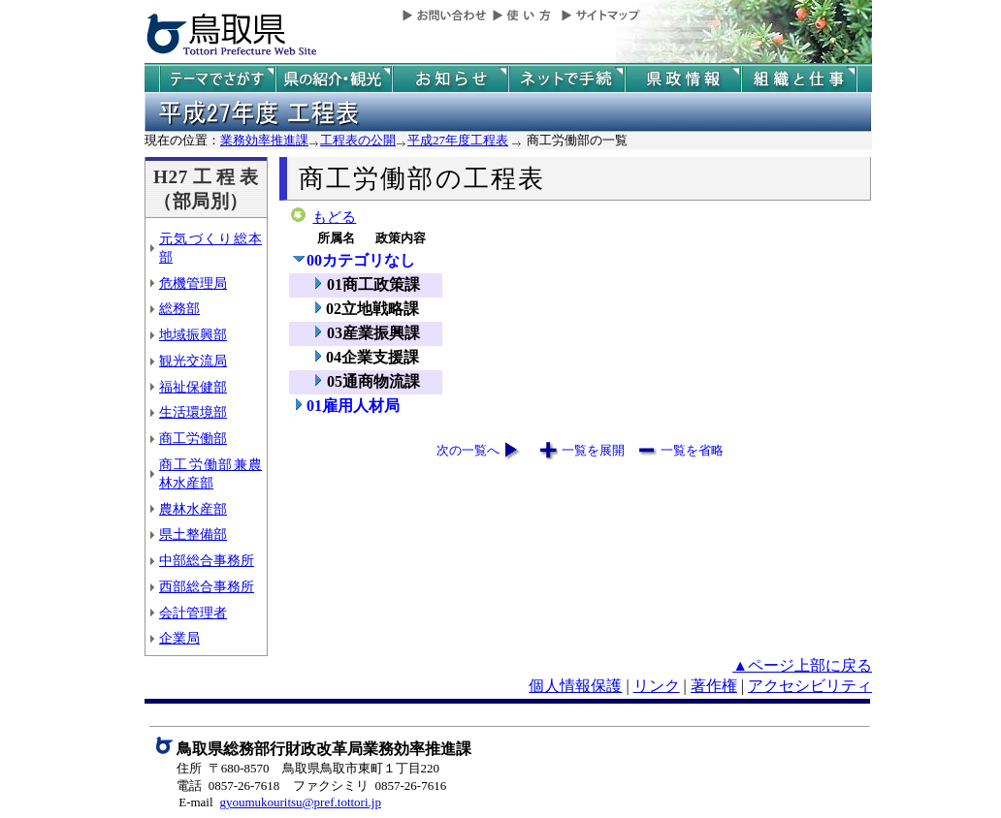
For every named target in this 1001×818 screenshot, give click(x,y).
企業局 (179, 637)
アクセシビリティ (810, 685)
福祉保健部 (193, 386)
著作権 (714, 685)
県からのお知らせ (450, 79)
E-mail (195, 802)
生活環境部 (193, 412)
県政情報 (683, 79)
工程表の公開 (358, 140)
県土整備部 (193, 534)
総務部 (179, 308)
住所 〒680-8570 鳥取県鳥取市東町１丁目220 (308, 768)
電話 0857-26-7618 (228, 785)
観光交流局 (193, 360)
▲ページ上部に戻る (802, 665)
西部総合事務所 (206, 586)
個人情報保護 (575, 685)
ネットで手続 (566, 79)
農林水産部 (193, 509)
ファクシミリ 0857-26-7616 (369, 785)
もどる (334, 217)
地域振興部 (193, 334)
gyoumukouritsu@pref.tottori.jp (300, 802)
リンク (656, 685)
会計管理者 (193, 612)
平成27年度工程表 (457, 140)
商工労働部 (193, 438)
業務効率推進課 (264, 140)
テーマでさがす (217, 79)
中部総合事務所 (206, 560)
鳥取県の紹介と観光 (333, 79)
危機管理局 (193, 283)
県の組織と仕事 (799, 79)
